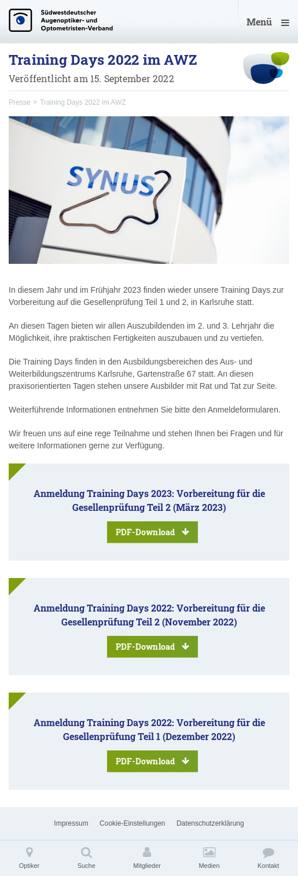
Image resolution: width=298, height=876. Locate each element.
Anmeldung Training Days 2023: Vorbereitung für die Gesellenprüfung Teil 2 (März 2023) (149, 515)
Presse (19, 102)
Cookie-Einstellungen (132, 823)
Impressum (71, 823)
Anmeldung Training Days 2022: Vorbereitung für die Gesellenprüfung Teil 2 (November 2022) (149, 630)
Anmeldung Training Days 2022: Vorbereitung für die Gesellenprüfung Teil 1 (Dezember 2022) (149, 744)
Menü (268, 22)
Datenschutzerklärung (210, 823)
